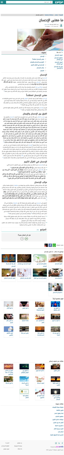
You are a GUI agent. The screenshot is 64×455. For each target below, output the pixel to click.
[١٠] (46, 200)
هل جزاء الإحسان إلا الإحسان (58, 67)
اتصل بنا (7, 443)
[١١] (31, 213)
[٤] (3, 142)
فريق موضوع (6, 449)
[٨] (3, 193)
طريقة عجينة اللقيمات (57, 407)
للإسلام (30, 145)
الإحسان (45, 78)
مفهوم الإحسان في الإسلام (58, 59)
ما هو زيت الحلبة (59, 426)
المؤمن (26, 98)
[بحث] (51, 2)
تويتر (46, 245)
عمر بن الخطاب (41, 117)
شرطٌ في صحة (38, 87)
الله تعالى (40, 170)
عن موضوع (19, 443)
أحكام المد (60, 432)
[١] (4, 91)
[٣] (21, 109)
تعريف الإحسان (59, 55)
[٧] (7, 178)
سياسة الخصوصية (18, 446)
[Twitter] (59, 443)
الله (22, 155)
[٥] (10, 167)
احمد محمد (46, 24)
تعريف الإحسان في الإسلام (59, 63)
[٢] (20, 104)
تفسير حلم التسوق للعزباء (56, 435)
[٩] (46, 198)
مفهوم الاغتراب (59, 416)
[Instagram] (56, 443)
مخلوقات (16, 185)
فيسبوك (50, 245)
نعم (26, 239)
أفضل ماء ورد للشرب (58, 422)
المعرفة (15, 203)
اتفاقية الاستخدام (5, 446)
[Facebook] (62, 443)
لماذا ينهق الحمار (59, 413)
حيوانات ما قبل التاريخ (58, 419)
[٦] (17, 171)
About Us (20, 449)
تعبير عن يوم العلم (58, 429)
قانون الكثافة (59, 410)
